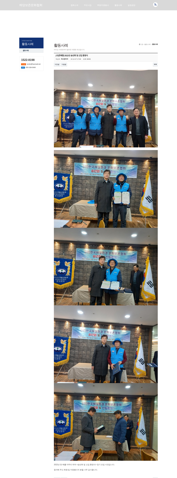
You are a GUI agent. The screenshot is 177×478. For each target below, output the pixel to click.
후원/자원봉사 (103, 5)
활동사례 (118, 5)
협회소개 (74, 5)
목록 (155, 64)
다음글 (64, 64)
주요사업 (87, 5)
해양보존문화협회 (30, 5)
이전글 (57, 64)
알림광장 (131, 5)
